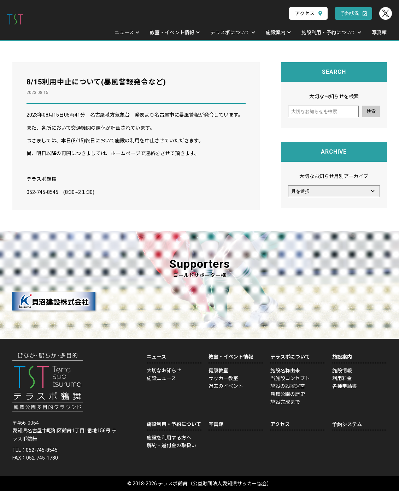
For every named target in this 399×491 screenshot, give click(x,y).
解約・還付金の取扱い (171, 445)
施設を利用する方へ (169, 437)
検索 (371, 111)
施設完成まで (285, 402)
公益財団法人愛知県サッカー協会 (230, 483)
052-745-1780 (42, 458)
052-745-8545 (42, 450)
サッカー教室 (223, 378)
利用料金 (342, 378)
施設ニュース (161, 378)
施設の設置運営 (287, 386)
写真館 (379, 32)
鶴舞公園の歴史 (287, 394)
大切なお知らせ (164, 370)
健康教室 (218, 370)
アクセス (305, 13)
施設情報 (342, 370)
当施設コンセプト (290, 378)
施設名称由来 (285, 370)
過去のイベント (226, 386)
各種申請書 (344, 386)
